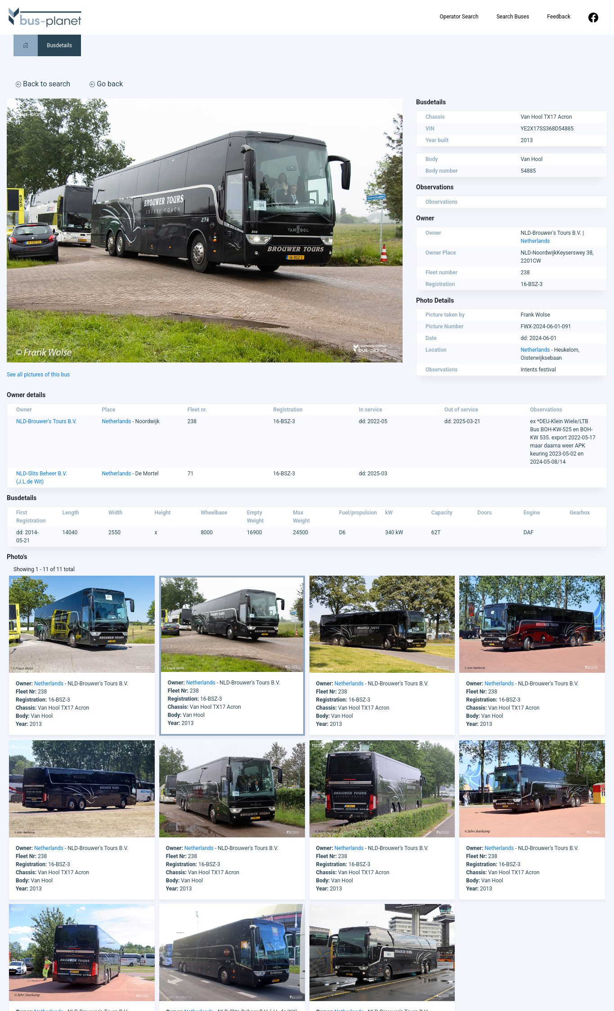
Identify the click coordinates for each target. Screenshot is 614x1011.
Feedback (558, 16)
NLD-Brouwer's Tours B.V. (46, 421)
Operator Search (458, 16)
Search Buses (513, 16)
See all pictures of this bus (38, 374)
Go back (106, 84)
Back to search (43, 84)
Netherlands (535, 241)
